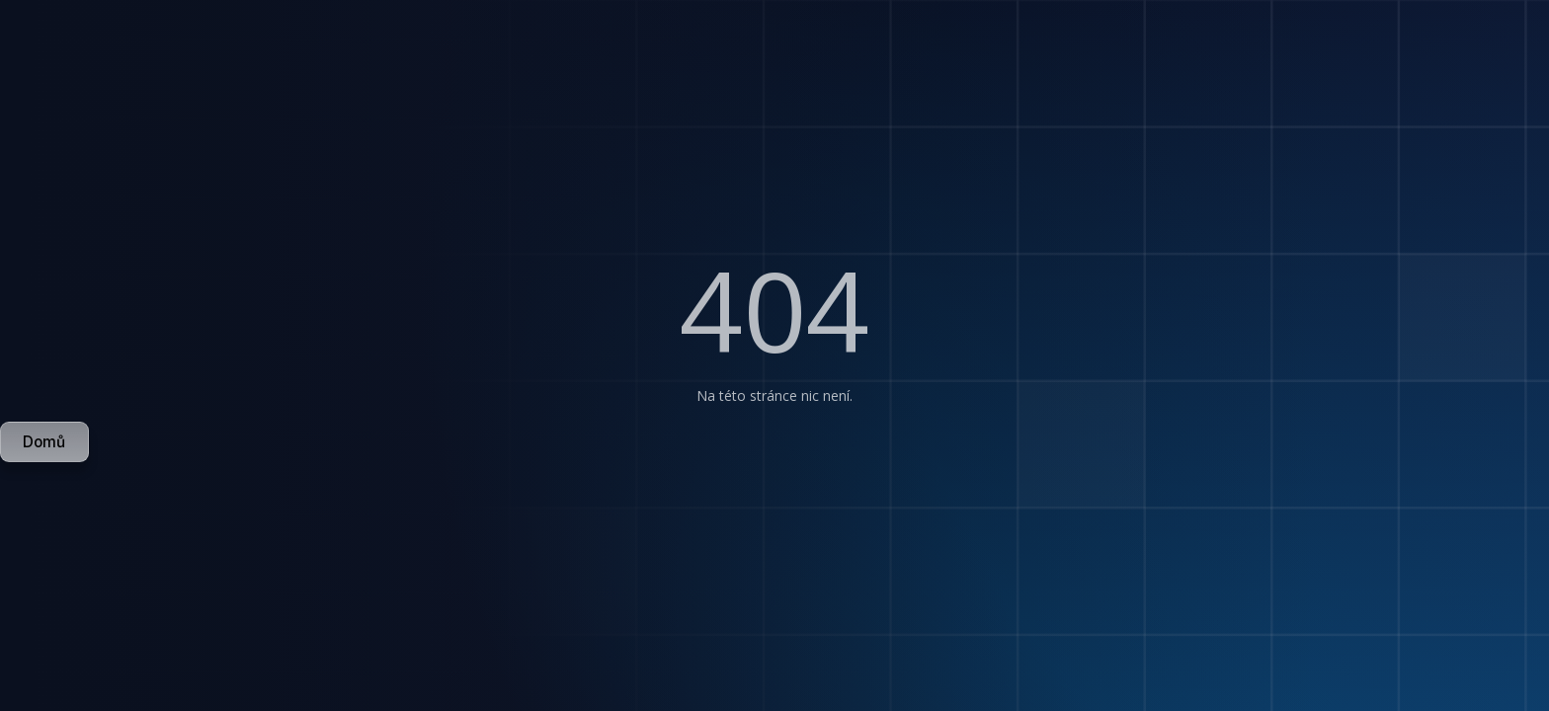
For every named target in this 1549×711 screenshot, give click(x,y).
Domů (44, 442)
